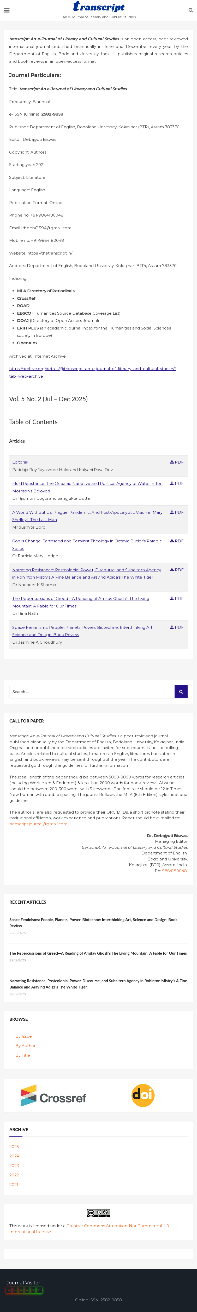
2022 (14, 1174)
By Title (22, 1055)
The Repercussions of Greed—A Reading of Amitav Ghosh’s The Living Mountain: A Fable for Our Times (98, 953)
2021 (13, 1184)
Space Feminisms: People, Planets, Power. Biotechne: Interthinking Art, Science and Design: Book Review (93, 922)
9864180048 (174, 870)
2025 (14, 1146)
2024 (14, 1155)
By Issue (23, 1036)
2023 (14, 1165)
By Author (25, 1045)
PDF (177, 462)
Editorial (20, 462)
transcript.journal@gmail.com (38, 823)
